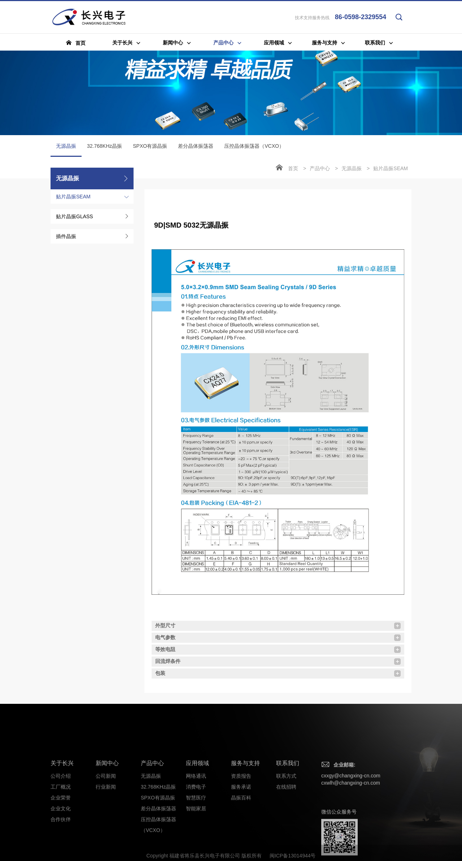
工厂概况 (61, 848)
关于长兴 (62, 824)
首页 (293, 168)
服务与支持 (245, 824)
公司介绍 (61, 837)
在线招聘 (286, 848)
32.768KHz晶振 (104, 146)
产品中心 (320, 168)
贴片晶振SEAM (73, 196)
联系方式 (286, 837)
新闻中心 (107, 824)
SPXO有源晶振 (150, 146)
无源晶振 (66, 150)
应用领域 (197, 824)
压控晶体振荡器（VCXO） (254, 146)
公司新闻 (106, 837)
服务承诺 (241, 848)
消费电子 (196, 848)
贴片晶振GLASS (74, 216)
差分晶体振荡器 (195, 146)
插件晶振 (66, 236)
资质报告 (241, 837)
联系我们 (287, 824)
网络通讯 (196, 837)
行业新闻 (106, 848)
